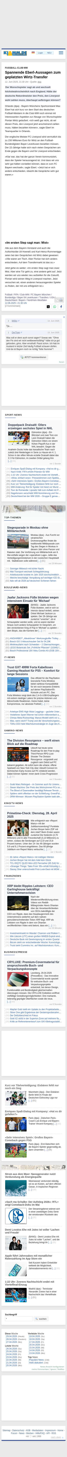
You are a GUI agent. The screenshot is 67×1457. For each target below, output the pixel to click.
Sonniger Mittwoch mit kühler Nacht (27, 568)
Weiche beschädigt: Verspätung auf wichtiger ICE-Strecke (37, 578)
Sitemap (6, 1430)
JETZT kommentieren (33, 357)
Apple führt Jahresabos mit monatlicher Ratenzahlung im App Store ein (28, 1257)
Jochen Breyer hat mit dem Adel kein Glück (30, 860)
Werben (30, 1433)
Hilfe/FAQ (39, 1433)
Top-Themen (12, 517)
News (21, 1433)
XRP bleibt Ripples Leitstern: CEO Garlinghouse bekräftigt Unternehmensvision (30, 889)
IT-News (9, 657)
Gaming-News (13, 730)
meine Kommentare (40, 1369)
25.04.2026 (11, 1351)
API (48, 1433)
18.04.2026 (34, 1339)
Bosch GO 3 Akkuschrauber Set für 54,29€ (30, 641)
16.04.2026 (34, 1345)
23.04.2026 (11, 1357)
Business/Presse (16, 952)
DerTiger (16, 332)
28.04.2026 (11, 1339)
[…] (9, 461)
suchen (40, 1318)
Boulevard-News (16, 587)
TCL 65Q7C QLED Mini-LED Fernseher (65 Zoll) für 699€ (37, 863)
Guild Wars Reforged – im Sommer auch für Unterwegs (36, 784)
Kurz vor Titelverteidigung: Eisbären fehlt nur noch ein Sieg (39, 484)
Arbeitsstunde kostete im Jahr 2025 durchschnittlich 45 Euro (38, 574)
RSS (54, 1433)
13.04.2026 (34, 1353)
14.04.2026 (34, 1350)
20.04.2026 (11, 1365)
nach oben (56, 1437)
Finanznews (12, 875)
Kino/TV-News (13, 803)
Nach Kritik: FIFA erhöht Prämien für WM (30, 472)
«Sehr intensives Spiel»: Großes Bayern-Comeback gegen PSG (29, 1139)
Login (40, 53)
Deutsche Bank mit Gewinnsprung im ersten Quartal (34, 939)
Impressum (50, 1430)
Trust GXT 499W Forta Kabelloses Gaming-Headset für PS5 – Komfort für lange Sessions (33, 671)
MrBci (14, 321)
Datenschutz (18, 1430)
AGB (28, 1430)
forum (61, 362)
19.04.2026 (34, 1336)
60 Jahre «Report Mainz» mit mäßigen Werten (32, 857)
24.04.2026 (11, 1354)
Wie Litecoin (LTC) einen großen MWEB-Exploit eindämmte (38, 936)
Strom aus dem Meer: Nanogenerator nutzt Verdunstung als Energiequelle (30, 1175)
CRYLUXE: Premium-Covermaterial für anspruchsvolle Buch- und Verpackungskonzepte (33, 965)
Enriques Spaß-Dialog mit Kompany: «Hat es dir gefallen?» (39, 469)
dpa (39, 82)
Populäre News (36, 1360)
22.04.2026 (11, 1360)
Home (60, 1430)
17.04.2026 (34, 1342)
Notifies (61, 1369)
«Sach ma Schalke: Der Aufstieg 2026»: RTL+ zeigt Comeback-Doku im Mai (32, 1203)
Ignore (53, 1369)
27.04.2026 (11, 1342)
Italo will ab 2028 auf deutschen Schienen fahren (33, 581)
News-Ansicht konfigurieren (52, 1367)
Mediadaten (37, 1430)
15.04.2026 (34, 1347)
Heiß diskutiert (36, 1362)
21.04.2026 (11, 1362)
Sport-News (13, 414)
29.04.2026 (11, 1336)
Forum (14, 1433)
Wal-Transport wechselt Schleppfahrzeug (29, 571)
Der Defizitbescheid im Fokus (24, 1015)
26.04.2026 (11, 1348)
